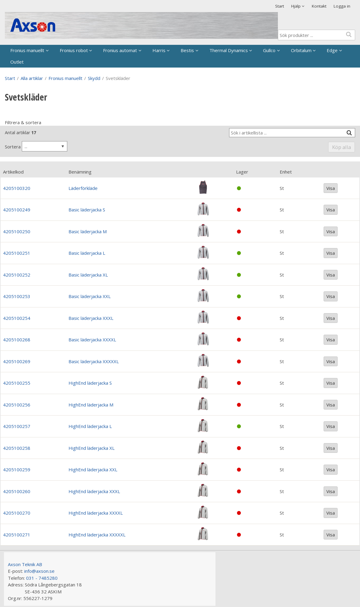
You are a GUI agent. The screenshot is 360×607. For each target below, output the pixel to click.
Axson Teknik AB (25, 564)
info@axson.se (39, 571)
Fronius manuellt (27, 50)
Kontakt (319, 6)
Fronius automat (120, 50)
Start (279, 6)
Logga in (342, 6)
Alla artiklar (32, 78)
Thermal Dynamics (228, 50)
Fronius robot (74, 50)
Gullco (269, 50)
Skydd (94, 78)
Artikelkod (13, 172)
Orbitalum (301, 50)
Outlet (17, 62)
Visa (330, 188)
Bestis (187, 50)
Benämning (80, 172)
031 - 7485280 (42, 578)
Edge (332, 50)
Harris (158, 50)
